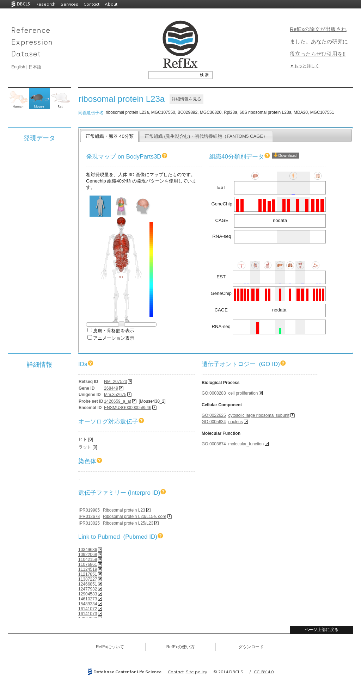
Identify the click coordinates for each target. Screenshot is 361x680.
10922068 (87, 554)
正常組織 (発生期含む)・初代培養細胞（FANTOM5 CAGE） (206, 136)
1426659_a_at (117, 401)
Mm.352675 (115, 394)
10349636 (87, 549)
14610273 (87, 598)
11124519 (87, 569)
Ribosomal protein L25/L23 (128, 523)
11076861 (87, 564)
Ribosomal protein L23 (124, 510)
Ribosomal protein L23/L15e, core (134, 516)
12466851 (87, 584)
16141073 (87, 613)
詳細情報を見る (186, 99)
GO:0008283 (214, 393)
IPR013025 (89, 523)
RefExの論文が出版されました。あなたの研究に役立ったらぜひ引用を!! (319, 41)
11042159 (87, 559)
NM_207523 (115, 381)
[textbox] (172, 75)
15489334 (87, 603)
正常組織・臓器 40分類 (109, 136)
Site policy (196, 671)
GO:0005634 (214, 421)
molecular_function (246, 443)
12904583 (87, 594)
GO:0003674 (214, 443)
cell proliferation (243, 393)
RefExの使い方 (180, 646)
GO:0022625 (214, 415)
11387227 (87, 579)
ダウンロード (251, 646)
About (111, 4)
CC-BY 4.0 (264, 671)
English (18, 66)
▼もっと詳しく (304, 65)
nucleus (235, 421)
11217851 (87, 574)
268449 (111, 388)
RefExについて (110, 646)
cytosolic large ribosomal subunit (258, 415)
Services (69, 4)
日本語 (35, 66)
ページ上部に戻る (321, 629)
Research (45, 4)
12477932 (87, 589)
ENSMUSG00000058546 (127, 407)
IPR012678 (89, 516)
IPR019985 (89, 510)
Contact (91, 4)
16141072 (87, 608)
